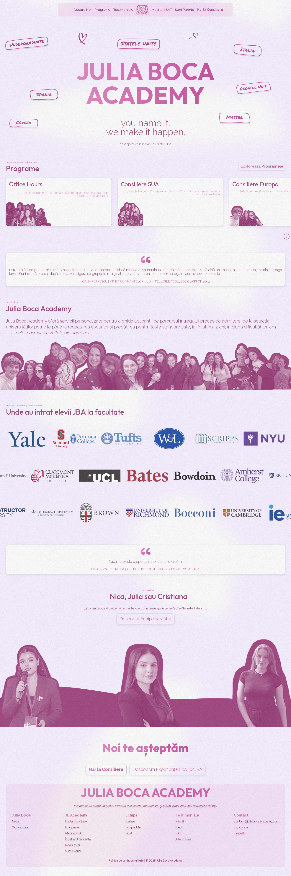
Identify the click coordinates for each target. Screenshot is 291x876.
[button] (82, 10)
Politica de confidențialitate (126, 860)
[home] (142, 9)
